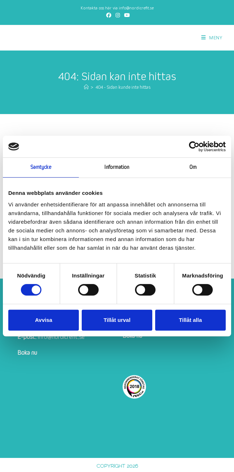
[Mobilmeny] (211, 37)
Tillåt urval (117, 320)
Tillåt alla (190, 320)
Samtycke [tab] (41, 167)
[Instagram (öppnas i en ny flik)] (117, 15)
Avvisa (43, 320)
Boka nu (27, 353)
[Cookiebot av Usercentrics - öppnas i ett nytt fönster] (194, 146)
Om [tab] (193, 167)
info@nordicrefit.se (136, 8)
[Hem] (86, 87)
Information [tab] (116, 167)
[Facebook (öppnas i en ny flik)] (108, 15)
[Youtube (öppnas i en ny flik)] (126, 15)
